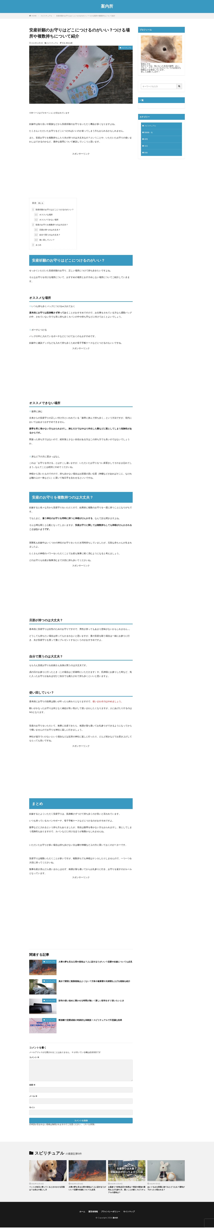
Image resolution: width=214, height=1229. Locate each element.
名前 (32, 1085)
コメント (34, 1057)
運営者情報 (91, 1213)
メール (33, 1096)
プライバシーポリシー (111, 1213)
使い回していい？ (44, 240)
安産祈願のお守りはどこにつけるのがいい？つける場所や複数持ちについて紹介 (85, 16)
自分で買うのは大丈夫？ (47, 235)
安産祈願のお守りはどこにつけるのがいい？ (53, 209)
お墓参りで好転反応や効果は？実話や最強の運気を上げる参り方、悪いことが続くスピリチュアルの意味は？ (126, 1190)
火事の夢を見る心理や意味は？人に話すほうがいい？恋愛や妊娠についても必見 (95, 963)
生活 (146, 147)
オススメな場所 (43, 214)
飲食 (146, 154)
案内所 (107, 6)
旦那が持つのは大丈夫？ (47, 230)
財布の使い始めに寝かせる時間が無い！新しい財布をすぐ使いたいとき (95, 1002)
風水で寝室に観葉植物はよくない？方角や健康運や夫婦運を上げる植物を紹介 (95, 982)
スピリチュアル (46, 16)
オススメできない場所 (46, 219)
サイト (32, 1107)
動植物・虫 (149, 133)
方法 (63, 43)
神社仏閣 (69, 43)
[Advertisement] (81, 175)
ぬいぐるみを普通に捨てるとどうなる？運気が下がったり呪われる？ (165, 1189)
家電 (146, 140)
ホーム (79, 1213)
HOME (34, 16)
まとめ (36, 245)
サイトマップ (131, 1213)
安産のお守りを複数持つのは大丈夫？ (50, 224)
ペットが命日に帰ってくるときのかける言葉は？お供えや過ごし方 (47, 1189)
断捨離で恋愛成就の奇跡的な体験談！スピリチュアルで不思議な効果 (95, 1021)
